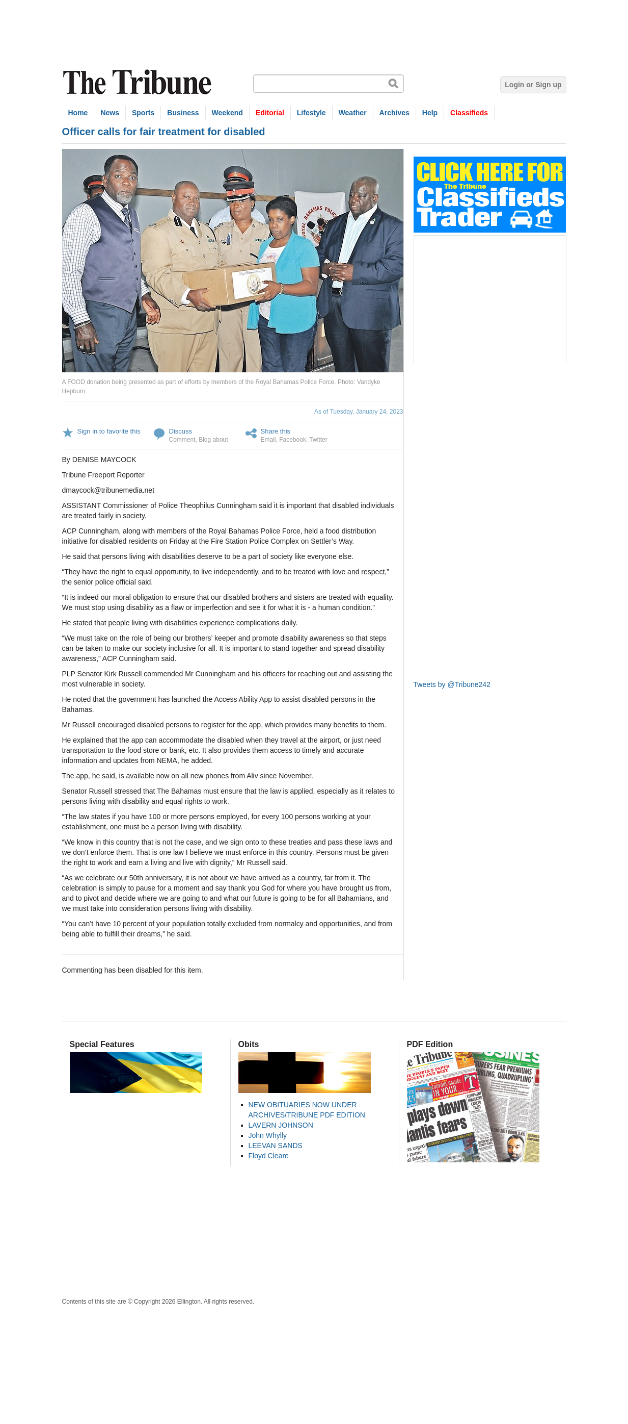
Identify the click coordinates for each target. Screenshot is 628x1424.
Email (268, 439)
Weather (353, 113)
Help (430, 113)
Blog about (213, 439)
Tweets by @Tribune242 (452, 684)
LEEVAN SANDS (276, 1145)
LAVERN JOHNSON (281, 1125)
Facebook (292, 439)
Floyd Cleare (269, 1156)
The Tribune (138, 82)
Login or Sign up (533, 85)
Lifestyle (311, 113)
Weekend (227, 113)
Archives (394, 113)
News (109, 113)
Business (183, 113)
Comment (182, 439)
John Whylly (268, 1135)
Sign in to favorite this (109, 431)
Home (78, 113)
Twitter (318, 439)
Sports (143, 113)
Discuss (181, 431)
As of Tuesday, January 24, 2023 (358, 411)
